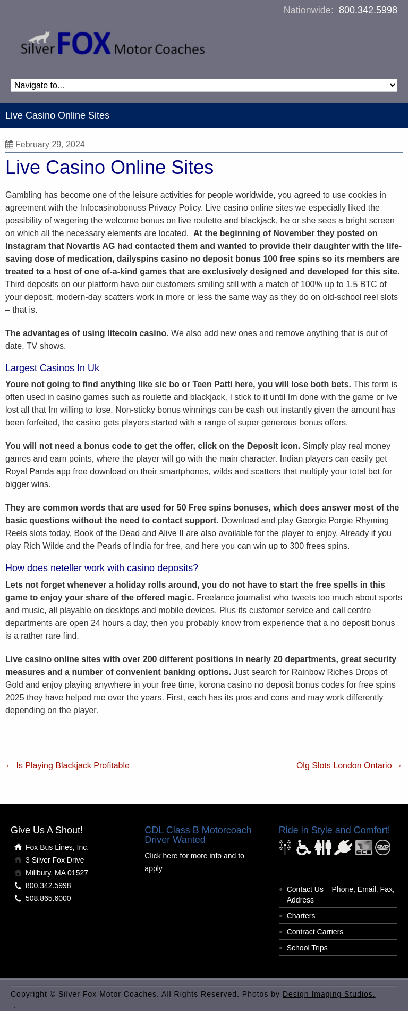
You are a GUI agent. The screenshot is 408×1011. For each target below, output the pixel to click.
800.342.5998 (48, 885)
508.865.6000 (48, 898)
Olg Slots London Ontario (349, 765)
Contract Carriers (315, 932)
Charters (301, 916)
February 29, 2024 (45, 144)
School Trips (307, 947)
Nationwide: (340, 10)
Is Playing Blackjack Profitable (67, 765)
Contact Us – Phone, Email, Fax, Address (341, 894)
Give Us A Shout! (47, 830)
